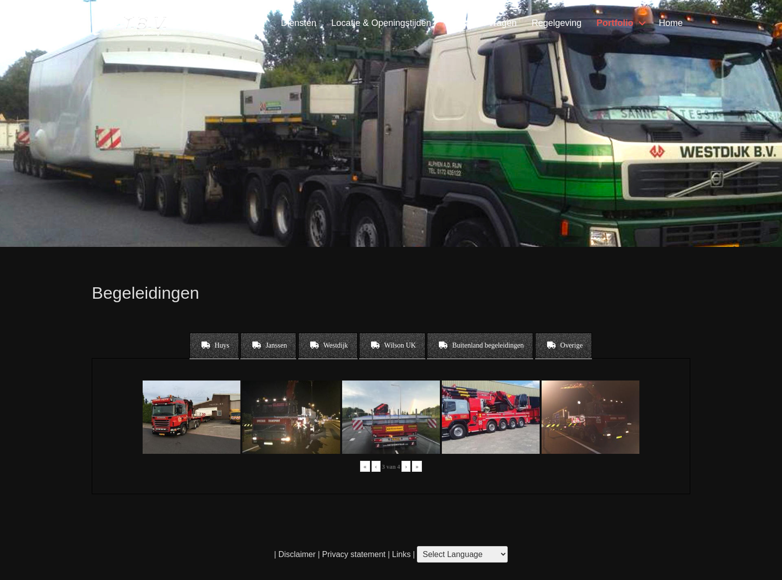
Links (400, 554)
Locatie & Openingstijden (381, 23)
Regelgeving (557, 23)
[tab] (214, 346)
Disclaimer (297, 554)
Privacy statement (354, 554)
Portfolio (614, 23)
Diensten (298, 23)
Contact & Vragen (481, 23)
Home (671, 23)
